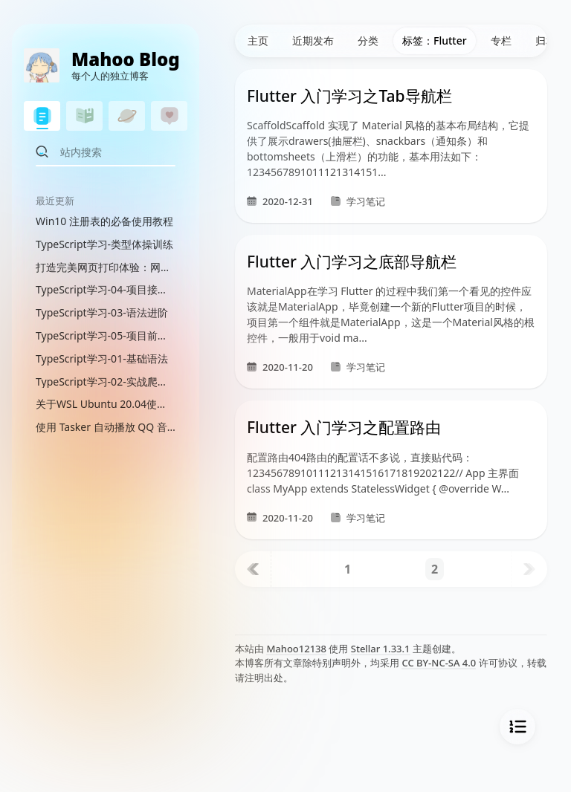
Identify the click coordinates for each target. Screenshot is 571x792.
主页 (258, 40)
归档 (545, 40)
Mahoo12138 (296, 648)
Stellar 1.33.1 (380, 648)
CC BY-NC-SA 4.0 (438, 662)
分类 (368, 40)
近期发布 (313, 40)
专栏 (501, 40)
